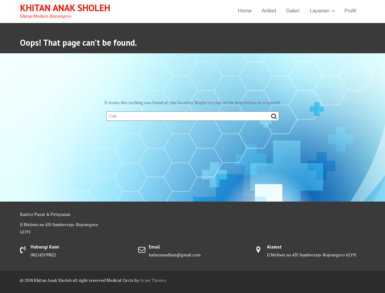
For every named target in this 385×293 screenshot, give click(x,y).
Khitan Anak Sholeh (65, 8)
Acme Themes (153, 280)
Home (245, 11)
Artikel (269, 11)
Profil (350, 11)
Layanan (320, 11)
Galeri (293, 11)
